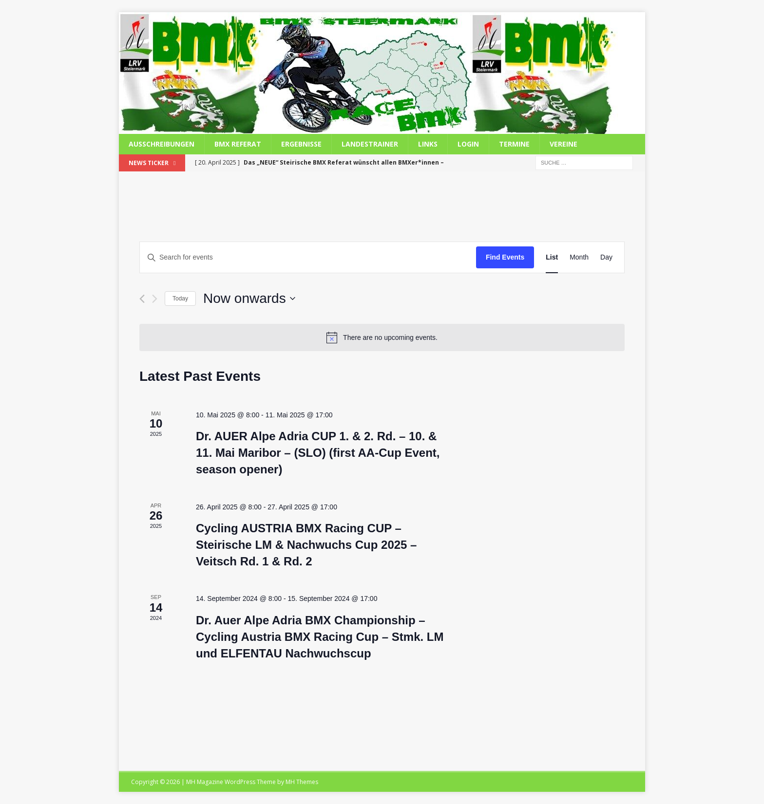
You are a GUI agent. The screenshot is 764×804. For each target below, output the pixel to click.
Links (428, 144)
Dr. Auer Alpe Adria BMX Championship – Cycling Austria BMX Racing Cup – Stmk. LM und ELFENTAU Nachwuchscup (320, 637)
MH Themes (302, 782)
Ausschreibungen (161, 144)
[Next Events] (154, 298)
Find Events (505, 257)
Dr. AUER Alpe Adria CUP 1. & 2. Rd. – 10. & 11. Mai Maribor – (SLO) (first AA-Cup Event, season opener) (318, 453)
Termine (514, 144)
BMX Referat (237, 144)
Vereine (563, 144)
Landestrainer (370, 144)
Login (468, 144)
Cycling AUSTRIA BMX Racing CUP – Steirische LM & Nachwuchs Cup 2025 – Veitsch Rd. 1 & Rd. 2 (306, 545)
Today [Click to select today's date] (180, 298)
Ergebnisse (301, 144)
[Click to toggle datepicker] (249, 298)
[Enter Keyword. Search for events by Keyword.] (308, 257)
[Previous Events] (142, 298)
